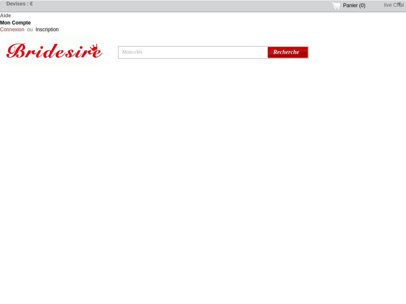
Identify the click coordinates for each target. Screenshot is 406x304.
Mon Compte (15, 23)
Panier (354, 5)
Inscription (47, 30)
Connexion (12, 30)
